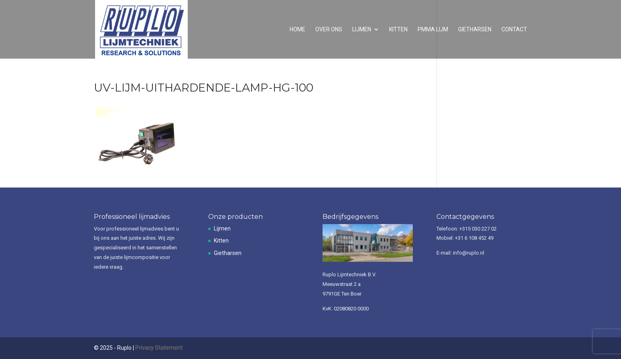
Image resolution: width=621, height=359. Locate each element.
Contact (514, 30)
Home (297, 30)
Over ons (328, 30)
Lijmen (361, 30)
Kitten (398, 30)
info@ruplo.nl (468, 253)
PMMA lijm (433, 30)
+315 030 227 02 (478, 229)
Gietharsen (474, 30)
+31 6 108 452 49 (474, 238)
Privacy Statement (159, 348)
